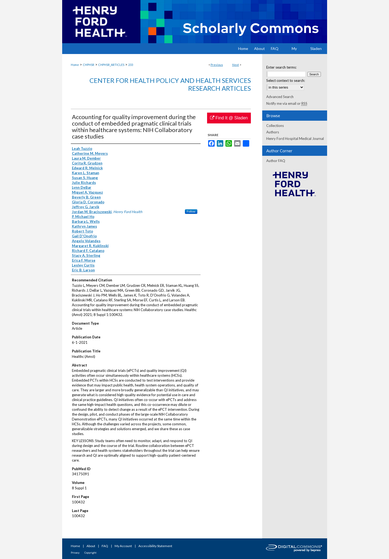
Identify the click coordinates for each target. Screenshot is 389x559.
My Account (123, 546)
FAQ (105, 546)
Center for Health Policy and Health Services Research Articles (170, 84)
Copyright (90, 552)
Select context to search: (285, 80)
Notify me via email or (286, 103)
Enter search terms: (281, 67)
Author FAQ (275, 161)
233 (130, 64)
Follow (191, 211)
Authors (272, 132)
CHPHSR (88, 64)
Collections (275, 125)
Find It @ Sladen (229, 118)
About (91, 546)
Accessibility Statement (155, 546)
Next (235, 64)
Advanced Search (280, 97)
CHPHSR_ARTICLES (111, 64)
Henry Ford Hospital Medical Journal (295, 138)
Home (75, 64)
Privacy (75, 552)
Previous (217, 64)
